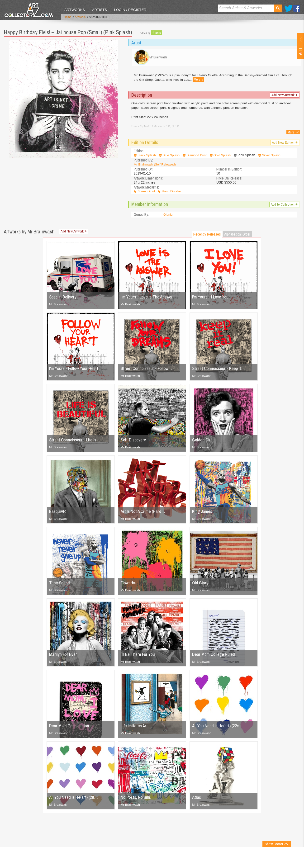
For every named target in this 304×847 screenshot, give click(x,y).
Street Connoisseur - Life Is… (76, 441)
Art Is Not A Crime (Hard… (144, 513)
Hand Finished (173, 193)
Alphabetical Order (237, 235)
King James (203, 513)
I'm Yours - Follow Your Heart (76, 370)
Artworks (74, 10)
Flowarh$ (129, 584)
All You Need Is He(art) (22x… (219, 727)
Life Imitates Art (135, 727)
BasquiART (59, 513)
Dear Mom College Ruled (215, 656)
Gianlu (156, 32)
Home (67, 17)
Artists (99, 10)
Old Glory (200, 584)
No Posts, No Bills (137, 798)
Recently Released (207, 235)
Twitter (288, 8)
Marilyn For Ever (64, 656)
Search (278, 8)
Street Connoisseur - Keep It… (220, 370)
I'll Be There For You (139, 656)
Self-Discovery (134, 441)
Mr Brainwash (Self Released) (156, 166)
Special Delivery (63, 298)
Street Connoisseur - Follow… (148, 370)
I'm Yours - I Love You (212, 298)
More (199, 81)
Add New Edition (284, 144)
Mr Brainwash (59, 306)
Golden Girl (202, 441)
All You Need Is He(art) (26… (75, 798)
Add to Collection (283, 205)
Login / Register (130, 10)
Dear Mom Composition (70, 727)
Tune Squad (60, 584)
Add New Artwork (284, 96)
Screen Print (147, 193)
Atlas (197, 798)
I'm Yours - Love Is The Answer (149, 298)
